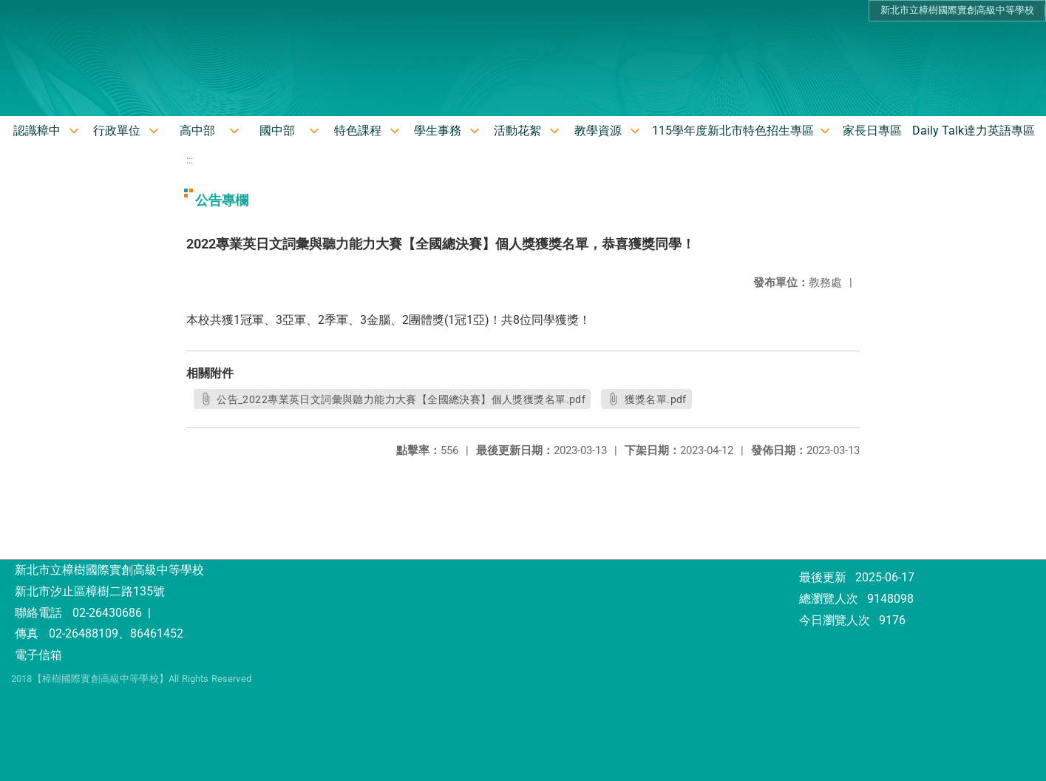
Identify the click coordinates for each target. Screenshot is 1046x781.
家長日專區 (872, 131)
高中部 (197, 131)
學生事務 (437, 131)
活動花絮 (517, 131)
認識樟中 (37, 131)
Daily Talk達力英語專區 (973, 131)
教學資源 (598, 131)
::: (189, 160)
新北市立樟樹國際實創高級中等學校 (957, 10)
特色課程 (357, 131)
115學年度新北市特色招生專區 (733, 131)
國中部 (277, 131)
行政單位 (116, 131)
